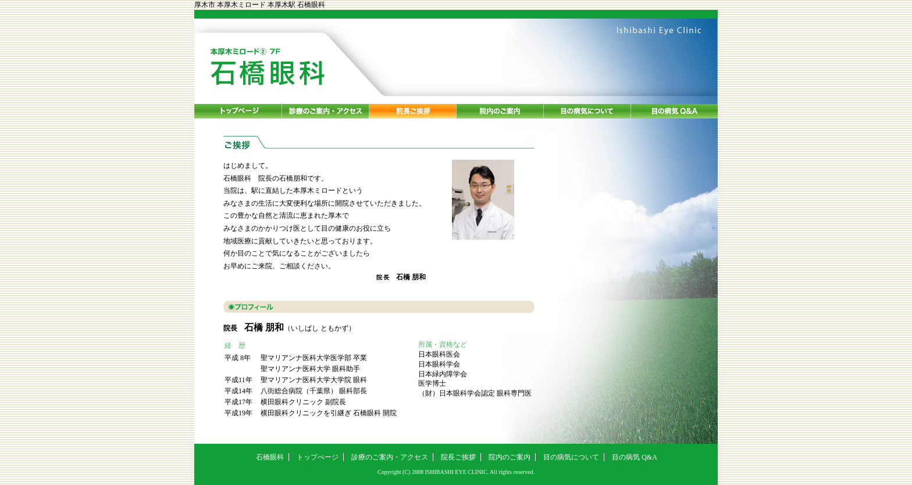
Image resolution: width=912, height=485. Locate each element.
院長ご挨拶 (458, 457)
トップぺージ (318, 457)
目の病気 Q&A (634, 457)
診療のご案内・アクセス (389, 457)
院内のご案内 (509, 457)
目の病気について (571, 457)
